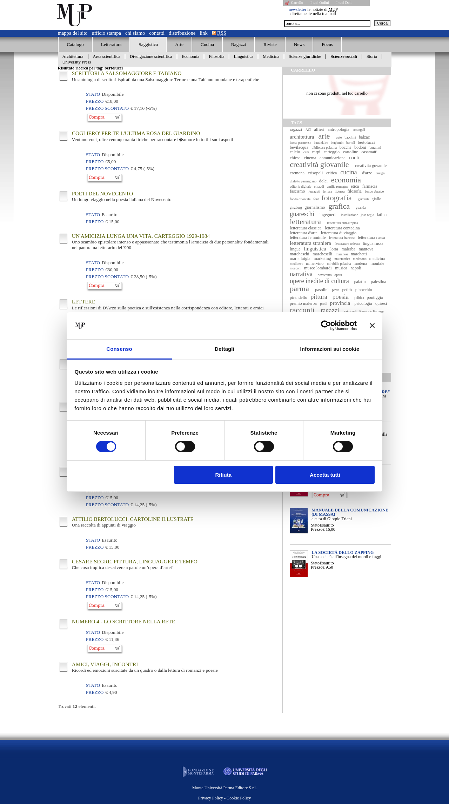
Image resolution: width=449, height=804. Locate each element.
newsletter (297, 9)
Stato (315, 525)
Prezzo (316, 529)
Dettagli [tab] (224, 349)
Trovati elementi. (77, 706)
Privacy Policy (210, 798)
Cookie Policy (239, 798)
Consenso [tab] (119, 349)
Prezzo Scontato (107, 108)
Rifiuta (223, 475)
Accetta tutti (325, 475)
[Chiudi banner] (372, 325)
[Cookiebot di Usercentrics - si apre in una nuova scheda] (326, 325)
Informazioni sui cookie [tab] (330, 349)
